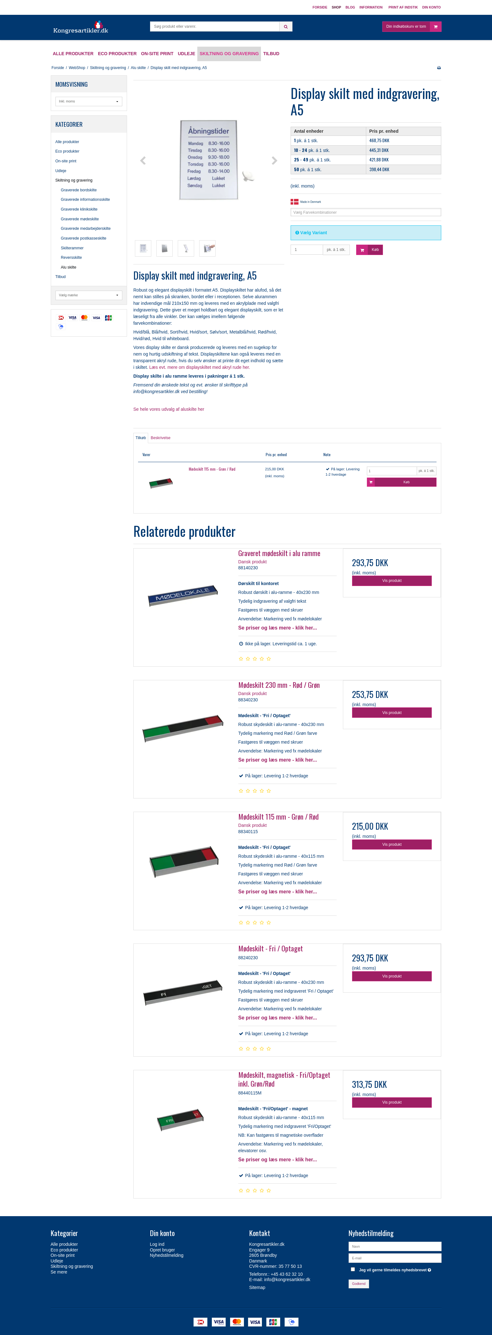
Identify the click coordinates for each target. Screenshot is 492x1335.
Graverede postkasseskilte (83, 238)
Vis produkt (392, 580)
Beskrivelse (161, 438)
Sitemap (257, 1287)
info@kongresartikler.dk (287, 1279)
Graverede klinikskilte (79, 209)
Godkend (359, 1284)
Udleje (61, 171)
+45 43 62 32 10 (287, 1274)
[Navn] (395, 1246)
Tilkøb (141, 438)
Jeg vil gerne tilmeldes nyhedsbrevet (396, 1268)
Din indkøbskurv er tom (413, 27)
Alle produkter (67, 142)
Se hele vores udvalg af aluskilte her (168, 409)
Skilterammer (72, 248)
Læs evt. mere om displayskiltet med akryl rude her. (199, 367)
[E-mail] (395, 1257)
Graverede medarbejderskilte (86, 228)
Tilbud (60, 277)
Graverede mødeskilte (80, 219)
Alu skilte (68, 267)
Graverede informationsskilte (85, 199)
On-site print (66, 161)
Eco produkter (67, 151)
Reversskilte (71, 257)
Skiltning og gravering (74, 180)
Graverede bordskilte (79, 190)
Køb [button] (367, 250)
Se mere (59, 1271)
